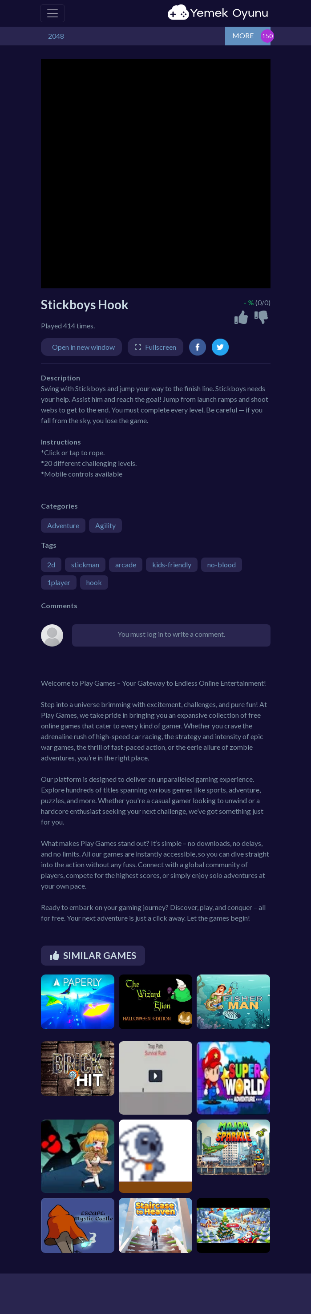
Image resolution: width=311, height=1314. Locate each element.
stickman (85, 564)
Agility (105, 525)
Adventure (63, 525)
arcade (125, 564)
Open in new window (83, 347)
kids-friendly (171, 564)
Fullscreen (160, 347)
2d (51, 564)
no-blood (221, 564)
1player (58, 582)
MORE (243, 35)
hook (94, 582)
